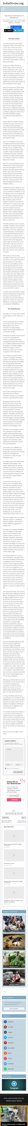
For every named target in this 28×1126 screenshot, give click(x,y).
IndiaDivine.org (13, 4)
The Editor (10, 21)
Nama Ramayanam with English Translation (13, 844)
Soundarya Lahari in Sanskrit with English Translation (13, 901)
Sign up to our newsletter (12, 768)
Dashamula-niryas (9, 863)
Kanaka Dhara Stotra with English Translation (13, 882)
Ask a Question (14, 1008)
